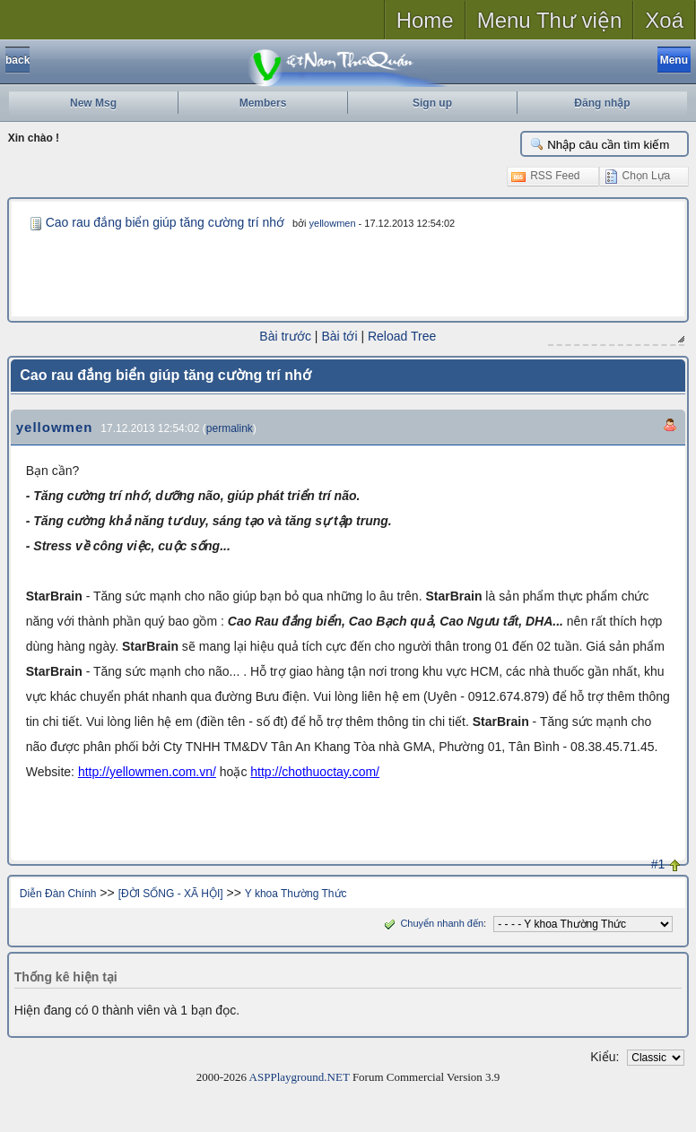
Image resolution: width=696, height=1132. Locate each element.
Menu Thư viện (549, 20)
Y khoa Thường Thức (296, 892)
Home (425, 20)
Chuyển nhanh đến (431, 922)
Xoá (664, 20)
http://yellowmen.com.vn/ (147, 771)
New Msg (93, 103)
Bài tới (340, 336)
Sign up (432, 103)
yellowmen (332, 223)
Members (263, 103)
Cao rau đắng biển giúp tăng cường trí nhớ (165, 222)
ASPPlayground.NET (299, 1076)
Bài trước (286, 336)
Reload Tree (402, 336)
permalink (229, 427)
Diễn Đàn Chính (58, 892)
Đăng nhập (602, 103)
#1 (658, 863)
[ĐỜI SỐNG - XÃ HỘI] (170, 892)
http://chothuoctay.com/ (314, 771)
